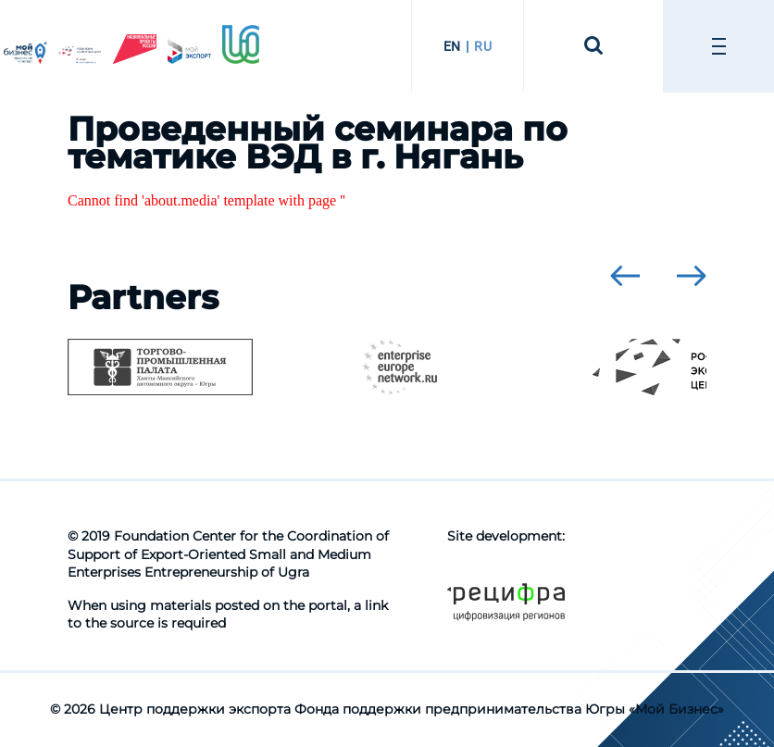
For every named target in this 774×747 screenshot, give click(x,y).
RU (483, 46)
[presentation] (625, 276)
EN (452, 46)
